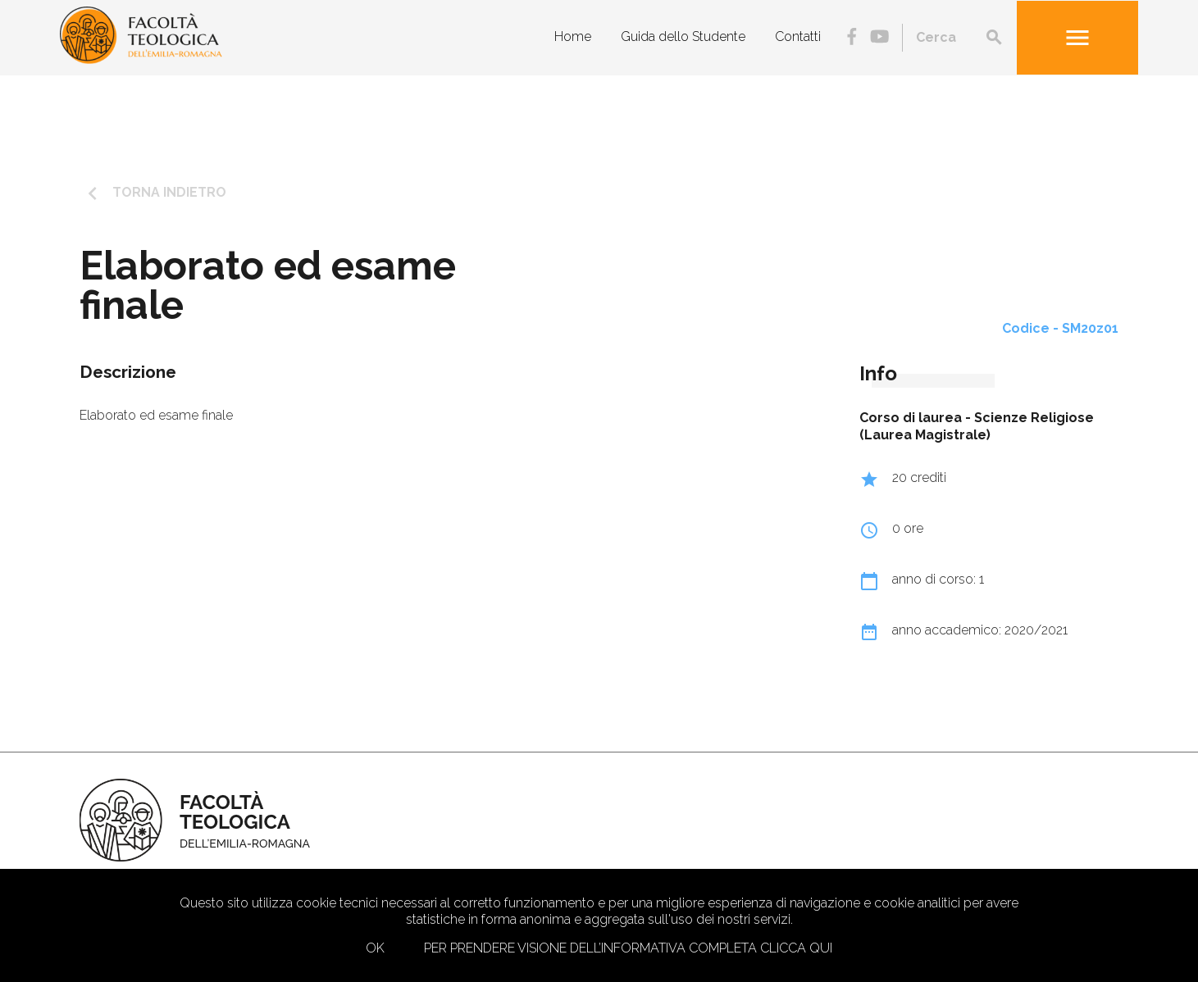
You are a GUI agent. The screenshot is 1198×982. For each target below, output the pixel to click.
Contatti (798, 36)
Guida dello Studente (683, 36)
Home (572, 36)
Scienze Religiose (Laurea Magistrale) (976, 426)
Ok (375, 948)
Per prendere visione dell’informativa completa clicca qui (628, 948)
